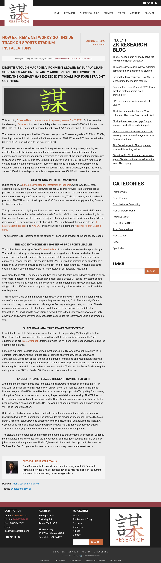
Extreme (21, 124)
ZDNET (27, 488)
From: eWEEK (120, 191)
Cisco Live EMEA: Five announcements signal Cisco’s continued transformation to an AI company (134, 159)
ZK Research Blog (82, 519)
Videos (76, 530)
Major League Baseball (14, 225)
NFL (97, 222)
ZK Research (70, 552)
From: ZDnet (19, 483)
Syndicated (33, 483)
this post (30, 340)
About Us (78, 527)
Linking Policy (59, 560)
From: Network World (124, 210)
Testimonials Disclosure (95, 560)
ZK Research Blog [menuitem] (89, 13)
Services (77, 523)
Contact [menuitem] (149, 13)
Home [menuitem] (56, 13)
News (115, 242)
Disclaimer (44, 560)
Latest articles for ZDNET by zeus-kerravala (72, 58)
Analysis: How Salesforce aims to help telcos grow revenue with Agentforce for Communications (134, 135)
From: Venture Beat (123, 229)
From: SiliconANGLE (123, 223)
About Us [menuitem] (135, 13)
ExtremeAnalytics (48, 249)
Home (76, 515)
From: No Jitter (120, 217)
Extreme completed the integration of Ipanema (46, 185)
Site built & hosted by (80, 556)
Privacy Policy (75, 560)
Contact (77, 534)
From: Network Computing (126, 204)
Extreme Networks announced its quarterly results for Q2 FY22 (50, 120)
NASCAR (36, 225)
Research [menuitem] (69, 13)
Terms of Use (115, 560)
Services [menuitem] (108, 13)
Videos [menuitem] (121, 13)
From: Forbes (120, 198)
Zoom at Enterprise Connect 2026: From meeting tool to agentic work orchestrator (134, 91)
